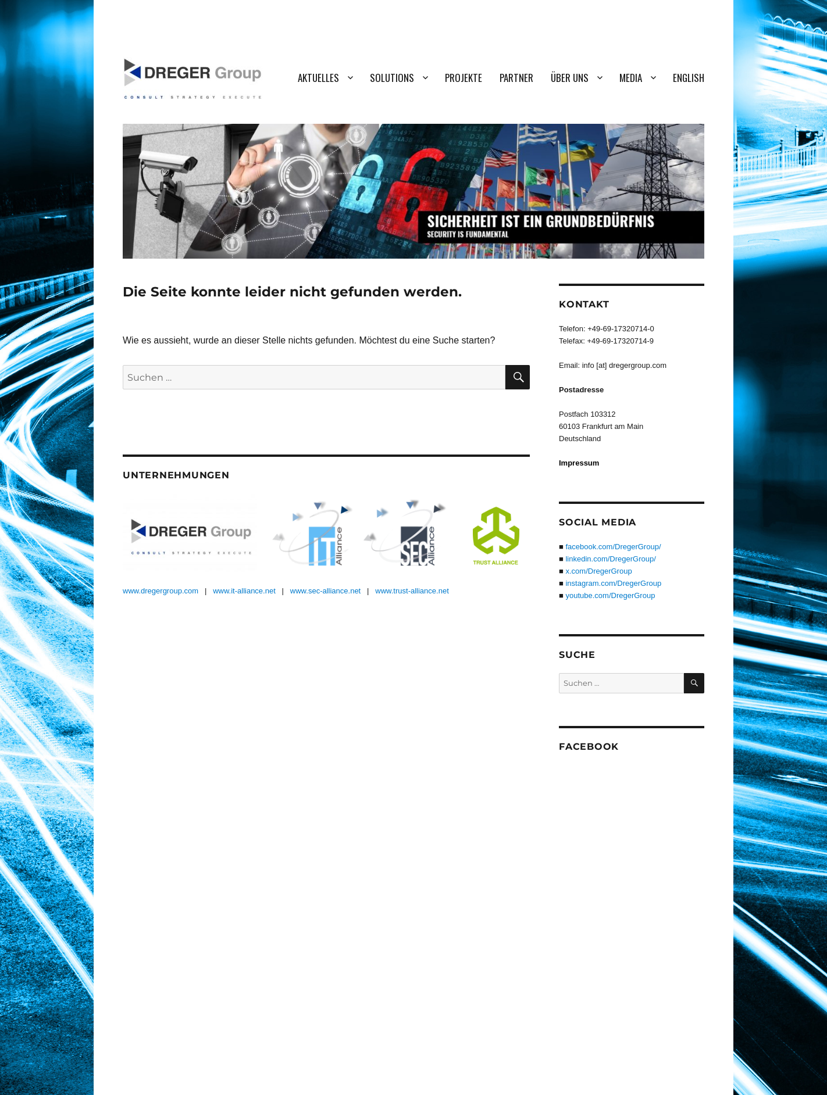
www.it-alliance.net (244, 590)
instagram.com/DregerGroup (613, 583)
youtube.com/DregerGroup (610, 595)
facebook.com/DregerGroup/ (613, 546)
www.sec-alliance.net (325, 590)
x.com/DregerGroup (598, 571)
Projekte (463, 77)
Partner (516, 77)
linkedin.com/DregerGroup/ (610, 558)
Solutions (392, 77)
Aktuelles (318, 77)
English (688, 77)
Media (630, 77)
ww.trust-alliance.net (415, 590)
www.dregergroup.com (160, 590)
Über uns (570, 77)
